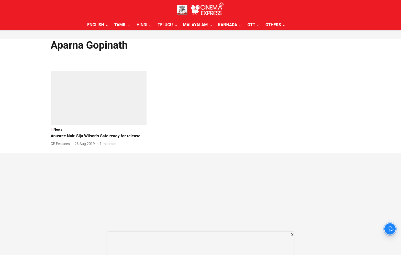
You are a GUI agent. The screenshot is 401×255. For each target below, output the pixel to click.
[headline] (99, 136)
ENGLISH (95, 24)
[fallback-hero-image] (99, 98)
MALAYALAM (195, 24)
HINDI (142, 24)
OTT (251, 24)
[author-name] (61, 144)
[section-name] (99, 129)
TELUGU (165, 24)
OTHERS (273, 24)
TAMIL (120, 24)
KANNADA (227, 24)
